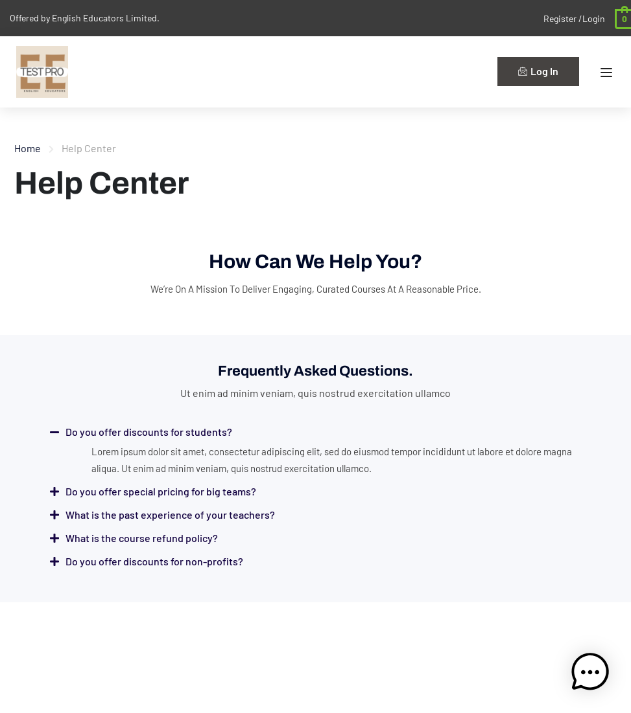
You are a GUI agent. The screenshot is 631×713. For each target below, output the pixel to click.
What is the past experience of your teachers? (170, 514)
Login (593, 18)
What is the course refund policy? (141, 538)
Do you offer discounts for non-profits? (154, 561)
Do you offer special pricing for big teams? (160, 491)
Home (27, 148)
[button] (315, 432)
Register (560, 18)
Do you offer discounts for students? (148, 431)
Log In (538, 71)
